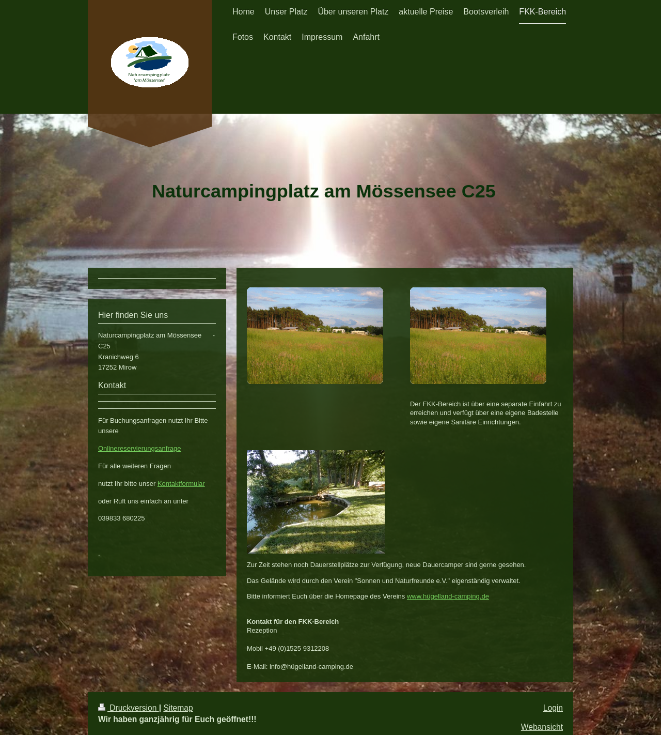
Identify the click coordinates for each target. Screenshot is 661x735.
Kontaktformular (181, 483)
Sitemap (178, 707)
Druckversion (128, 707)
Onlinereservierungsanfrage (139, 448)
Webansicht (542, 727)
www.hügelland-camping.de (448, 596)
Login (553, 707)
